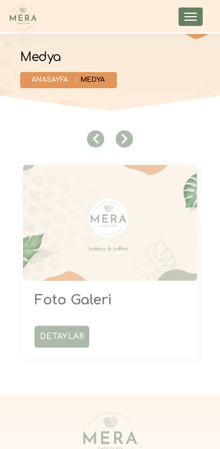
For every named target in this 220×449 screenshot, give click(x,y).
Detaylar (62, 334)
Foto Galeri (73, 297)
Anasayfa (50, 80)
